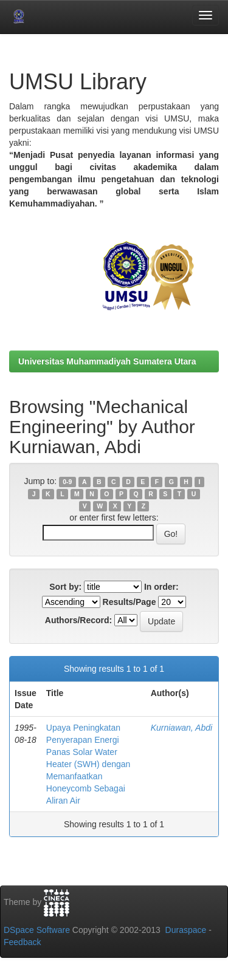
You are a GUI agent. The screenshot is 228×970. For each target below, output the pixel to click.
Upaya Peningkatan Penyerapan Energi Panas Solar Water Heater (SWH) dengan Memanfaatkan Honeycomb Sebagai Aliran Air (88, 764)
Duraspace (186, 930)
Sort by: (65, 587)
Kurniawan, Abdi (181, 728)
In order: (161, 587)
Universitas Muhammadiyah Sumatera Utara (107, 361)
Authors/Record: (78, 620)
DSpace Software (37, 930)
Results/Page (129, 602)
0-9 (67, 481)
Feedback (22, 942)
